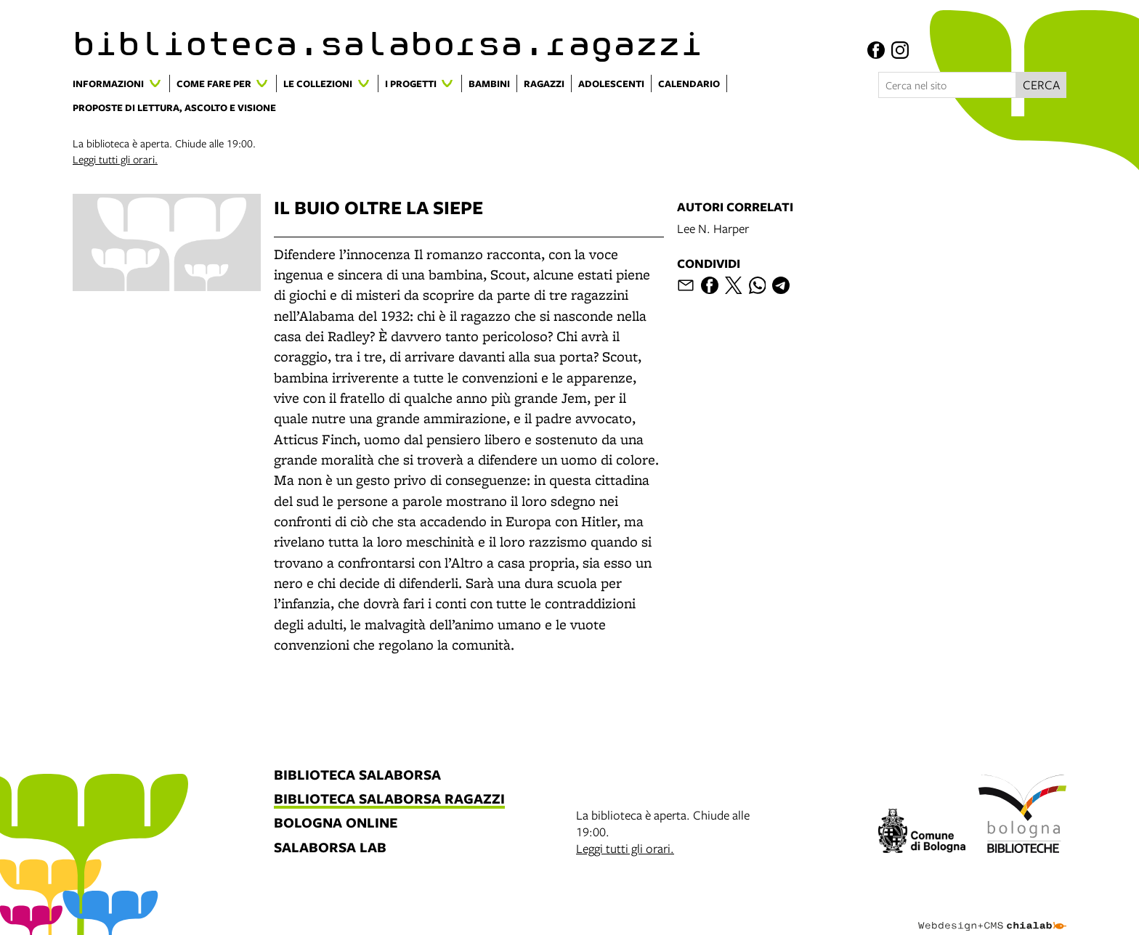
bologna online (335, 823)
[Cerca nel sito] (947, 85)
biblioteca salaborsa (357, 775)
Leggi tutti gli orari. (115, 159)
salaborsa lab (330, 848)
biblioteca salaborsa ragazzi (389, 799)
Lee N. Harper (713, 228)
